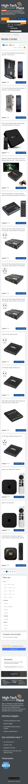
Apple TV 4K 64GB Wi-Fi (8, 502)
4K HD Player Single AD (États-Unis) (11, 367)
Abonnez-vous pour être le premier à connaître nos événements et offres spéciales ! (13, 663)
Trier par (15, 47)
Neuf (5, 619)
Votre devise (7, 30)
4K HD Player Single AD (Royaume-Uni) (12, 436)
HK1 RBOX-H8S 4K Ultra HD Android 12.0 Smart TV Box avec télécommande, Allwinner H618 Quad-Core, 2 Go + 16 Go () (13, 537)
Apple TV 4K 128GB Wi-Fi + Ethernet (11, 469)
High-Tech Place (7, 606)
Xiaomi (5, 612)
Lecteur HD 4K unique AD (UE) (9, 334)
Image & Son (9, 34)
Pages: (4, 571)
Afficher (20, 45)
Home (3, 34)
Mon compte (8, 25)
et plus (7, 597)
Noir (4, 628)
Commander (15, 24)
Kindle (5, 609)
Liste (11, 45)
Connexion (19, 24)
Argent (5, 625)
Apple (5, 603)
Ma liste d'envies (12, 25)
